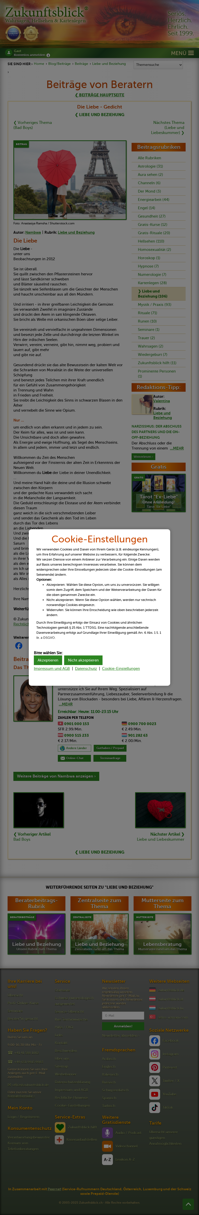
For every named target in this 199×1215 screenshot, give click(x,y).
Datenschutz (86, 669)
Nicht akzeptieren (83, 660)
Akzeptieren (48, 660)
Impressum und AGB (52, 669)
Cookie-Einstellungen (121, 669)
